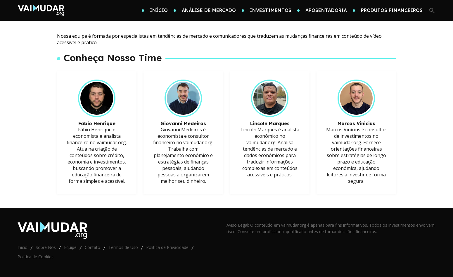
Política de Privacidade (167, 247)
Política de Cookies (35, 256)
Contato (92, 247)
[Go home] (41, 10)
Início (22, 247)
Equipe (70, 247)
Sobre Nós (46, 247)
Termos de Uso (123, 247)
